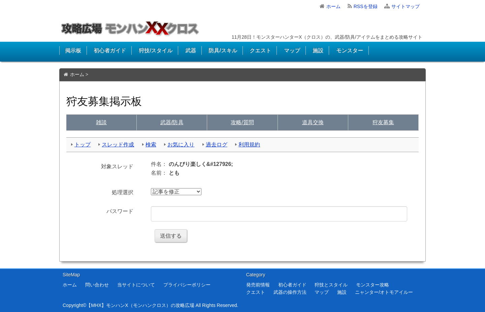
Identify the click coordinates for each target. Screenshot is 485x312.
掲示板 (73, 50)
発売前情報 (258, 284)
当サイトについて (136, 284)
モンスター (349, 50)
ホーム (333, 6)
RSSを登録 (366, 6)
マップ (292, 50)
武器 (190, 50)
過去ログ (216, 144)
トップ (82, 144)
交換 (313, 122)
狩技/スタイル (155, 50)
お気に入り (180, 144)
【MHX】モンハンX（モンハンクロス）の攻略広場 (140, 305)
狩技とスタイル (331, 284)
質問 (242, 122)
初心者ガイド (110, 50)
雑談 (101, 122)
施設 (318, 50)
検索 (151, 144)
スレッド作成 (118, 144)
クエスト (260, 50)
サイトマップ (405, 6)
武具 (171, 122)
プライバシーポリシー (187, 284)
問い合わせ (97, 284)
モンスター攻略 (372, 284)
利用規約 (249, 144)
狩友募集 (383, 122)
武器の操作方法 (289, 292)
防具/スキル (222, 50)
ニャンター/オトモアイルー (384, 292)
